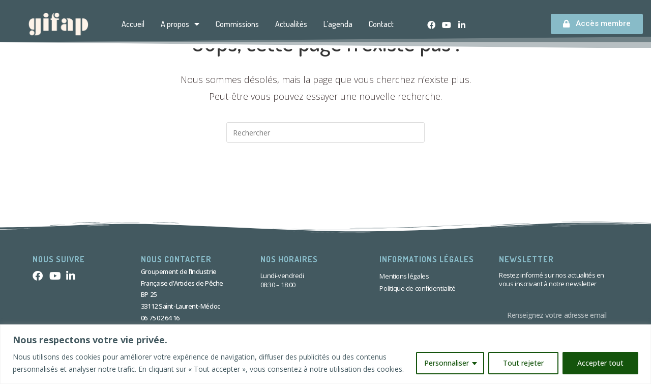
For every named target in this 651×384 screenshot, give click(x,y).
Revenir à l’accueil (325, 183)
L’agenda (337, 24)
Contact (381, 24)
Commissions (237, 24)
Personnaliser (446, 363)
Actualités (291, 24)
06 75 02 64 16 (160, 317)
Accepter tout (600, 363)
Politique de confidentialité (417, 288)
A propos (180, 24)
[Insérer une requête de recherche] (325, 132)
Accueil (133, 24)
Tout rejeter (523, 363)
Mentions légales (404, 276)
